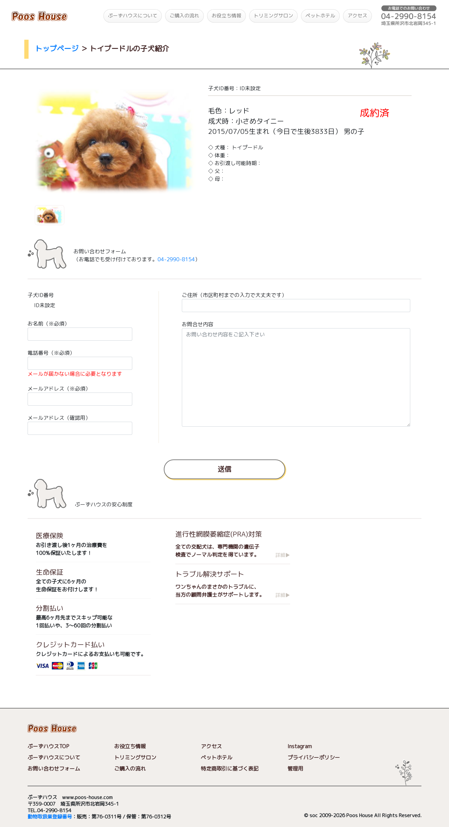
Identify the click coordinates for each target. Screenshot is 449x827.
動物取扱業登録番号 (50, 816)
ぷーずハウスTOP (48, 746)
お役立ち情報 (226, 15)
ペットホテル (320, 15)
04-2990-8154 (176, 259)
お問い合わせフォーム (54, 768)
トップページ (56, 48)
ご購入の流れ (184, 15)
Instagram (300, 746)
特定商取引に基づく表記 (230, 768)
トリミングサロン (273, 15)
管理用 (295, 768)
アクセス (357, 15)
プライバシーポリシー (314, 757)
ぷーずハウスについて (132, 15)
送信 (224, 469)
